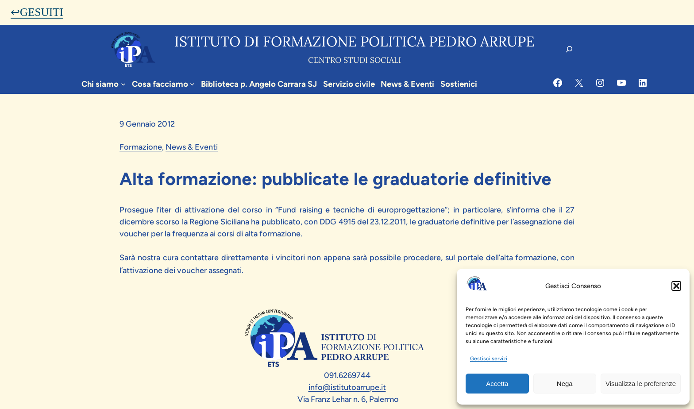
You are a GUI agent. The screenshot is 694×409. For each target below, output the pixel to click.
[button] (676, 286)
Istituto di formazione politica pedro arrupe (354, 41)
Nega (565, 383)
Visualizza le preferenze (640, 383)
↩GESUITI (37, 12)
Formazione (141, 147)
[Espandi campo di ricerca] (569, 49)
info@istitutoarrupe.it (347, 387)
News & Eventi (192, 147)
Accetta (497, 383)
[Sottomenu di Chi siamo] (123, 83)
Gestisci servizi (488, 358)
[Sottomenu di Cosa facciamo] (192, 83)
